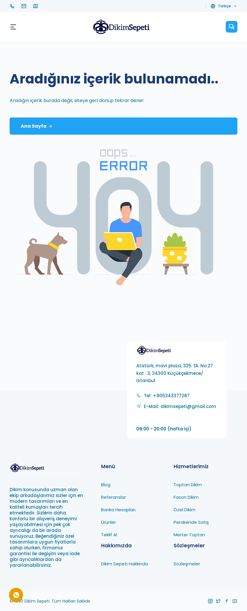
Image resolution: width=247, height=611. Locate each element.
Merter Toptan (189, 534)
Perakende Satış (191, 522)
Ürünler (108, 522)
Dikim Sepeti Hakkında (124, 563)
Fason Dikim (186, 497)
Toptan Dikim (188, 484)
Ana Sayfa (37, 126)
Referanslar (113, 497)
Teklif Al (109, 534)
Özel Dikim (184, 509)
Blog (105, 484)
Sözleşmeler (187, 563)
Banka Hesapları (118, 509)
